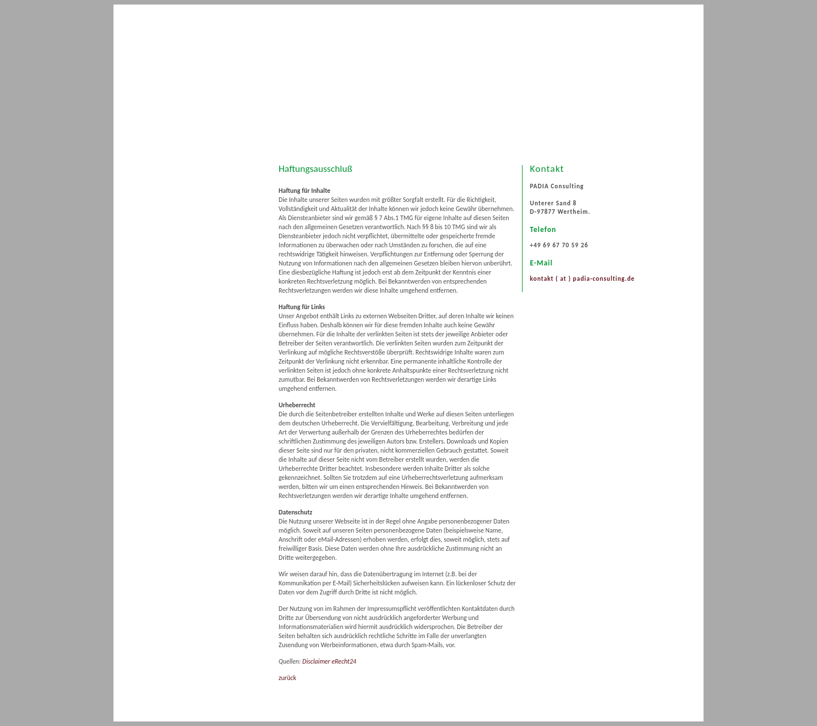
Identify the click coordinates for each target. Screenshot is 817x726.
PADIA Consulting (205, 188)
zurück (287, 678)
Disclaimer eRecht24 (329, 661)
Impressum (197, 239)
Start (188, 171)
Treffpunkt (196, 222)
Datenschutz (199, 256)
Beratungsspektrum (209, 205)
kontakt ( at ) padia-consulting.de (582, 278)
